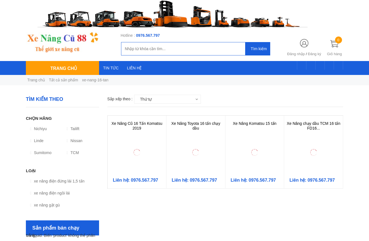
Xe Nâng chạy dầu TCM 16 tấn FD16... (313, 125)
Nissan (74, 140)
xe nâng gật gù (45, 205)
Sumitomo (40, 152)
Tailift (73, 128)
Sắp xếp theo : (120, 99)
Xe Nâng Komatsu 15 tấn (255, 123)
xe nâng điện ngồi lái (50, 193)
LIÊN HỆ (134, 68)
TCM (73, 152)
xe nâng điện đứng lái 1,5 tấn (57, 181)
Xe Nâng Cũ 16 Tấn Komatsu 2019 (136, 125)
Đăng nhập (296, 54)
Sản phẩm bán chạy (55, 228)
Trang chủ (36, 80)
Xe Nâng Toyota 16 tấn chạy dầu (195, 125)
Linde (36, 140)
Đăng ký (314, 54)
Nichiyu (38, 128)
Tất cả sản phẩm (63, 80)
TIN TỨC (111, 68)
